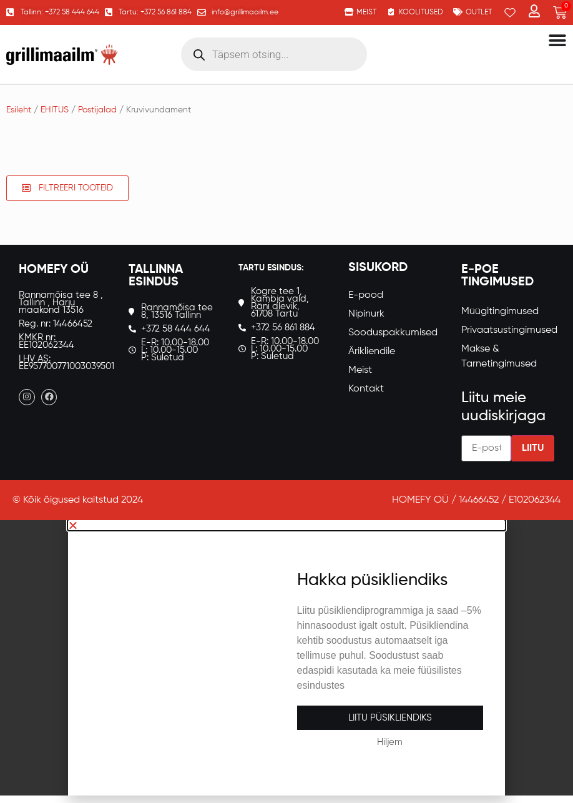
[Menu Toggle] (557, 40)
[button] (286, 525)
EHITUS (55, 110)
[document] (286, 658)
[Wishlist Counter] (510, 12)
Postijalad (97, 110)
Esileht (18, 110)
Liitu (533, 448)
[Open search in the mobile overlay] (274, 54)
